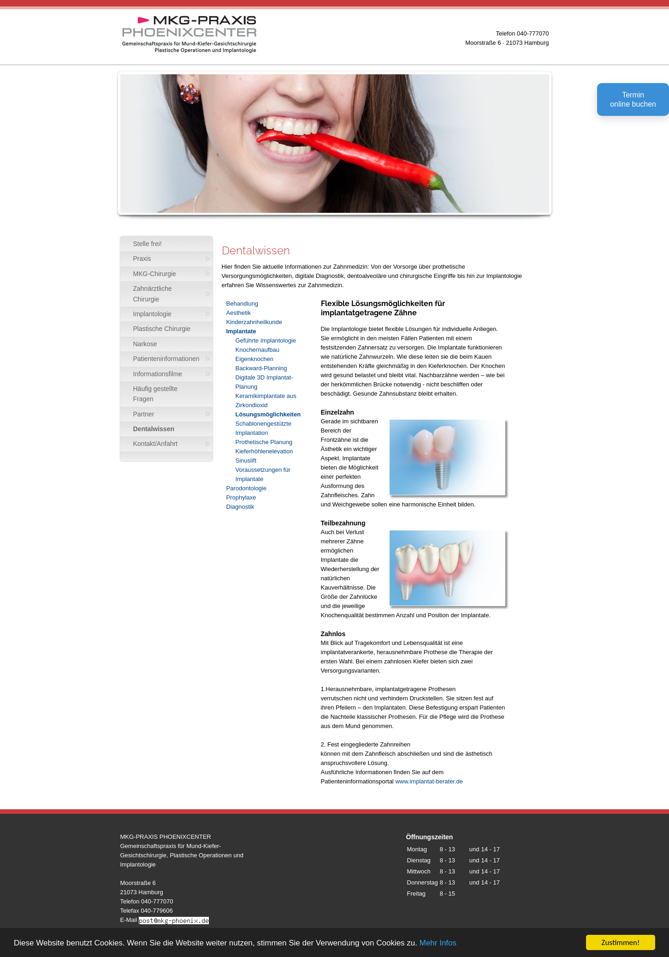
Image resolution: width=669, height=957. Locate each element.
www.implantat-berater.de (429, 781)
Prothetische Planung (264, 442)
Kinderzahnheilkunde (254, 322)
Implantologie (152, 314)
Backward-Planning (261, 368)
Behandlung (242, 303)
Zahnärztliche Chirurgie (152, 293)
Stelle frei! (147, 243)
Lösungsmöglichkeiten (268, 414)
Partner (143, 414)
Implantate (241, 331)
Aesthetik (238, 312)
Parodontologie (246, 488)
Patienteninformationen (166, 358)
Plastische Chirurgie (162, 328)
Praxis (142, 258)
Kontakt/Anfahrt (155, 443)
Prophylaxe (241, 497)
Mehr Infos (438, 943)
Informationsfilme (158, 374)
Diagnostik (240, 506)
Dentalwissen (153, 429)
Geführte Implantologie (266, 340)
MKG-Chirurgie (154, 273)
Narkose (145, 344)
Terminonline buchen (633, 99)
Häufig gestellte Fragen (155, 394)
